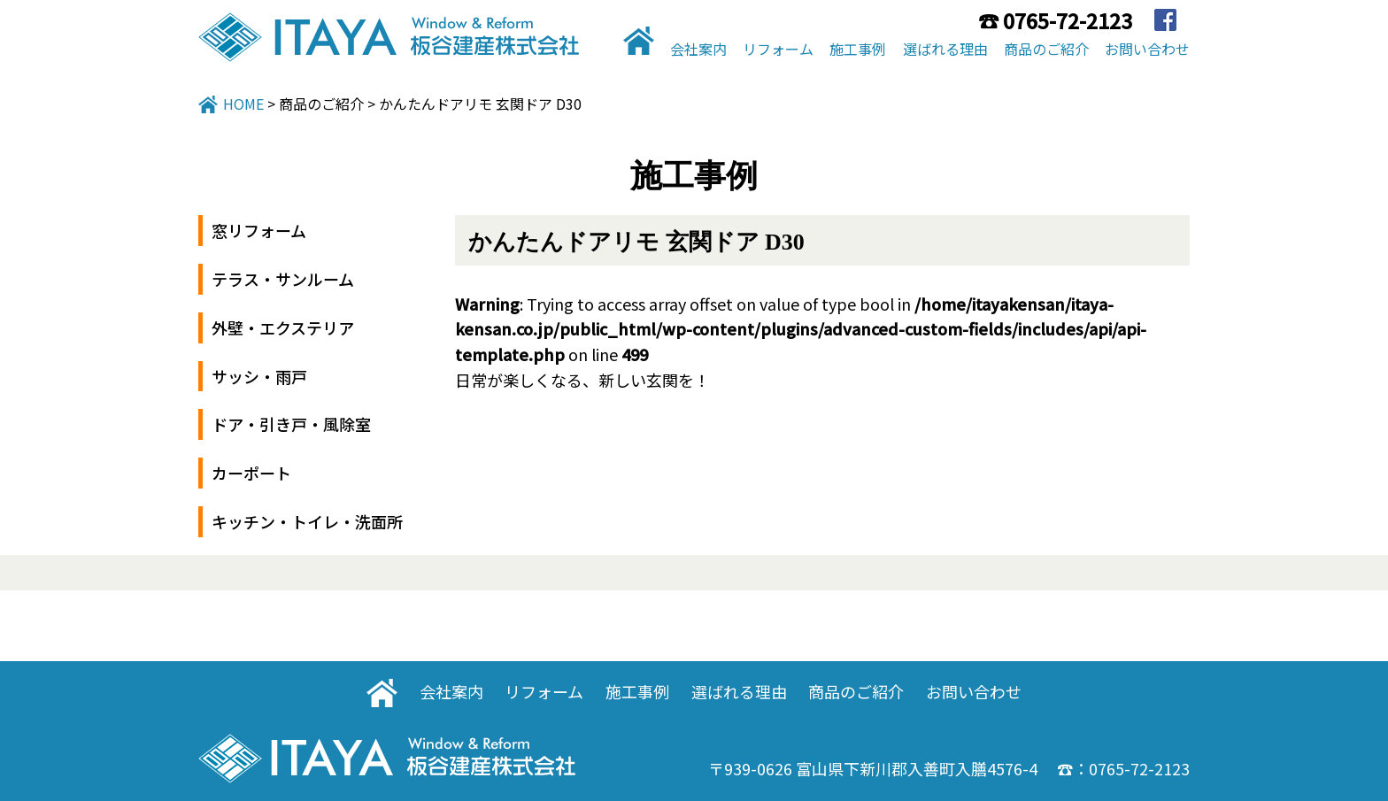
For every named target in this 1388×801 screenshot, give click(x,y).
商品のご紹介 (1046, 48)
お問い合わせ (1147, 48)
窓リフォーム (259, 230)
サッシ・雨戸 (259, 376)
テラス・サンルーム (283, 278)
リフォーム (778, 48)
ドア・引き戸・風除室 (291, 423)
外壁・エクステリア (283, 327)
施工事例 (857, 48)
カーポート (251, 472)
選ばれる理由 (945, 48)
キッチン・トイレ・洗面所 (307, 521)
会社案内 (698, 48)
